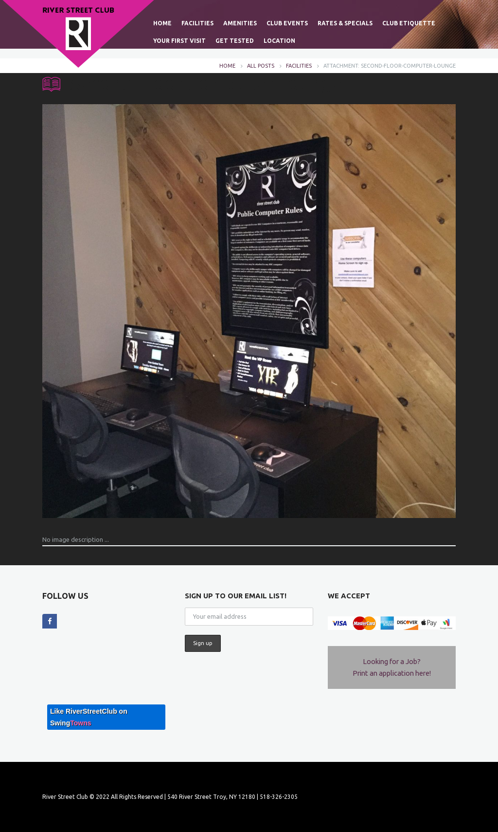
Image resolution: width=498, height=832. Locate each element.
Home (227, 66)
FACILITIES (299, 66)
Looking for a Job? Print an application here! (392, 667)
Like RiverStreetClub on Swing (88, 717)
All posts (260, 66)
